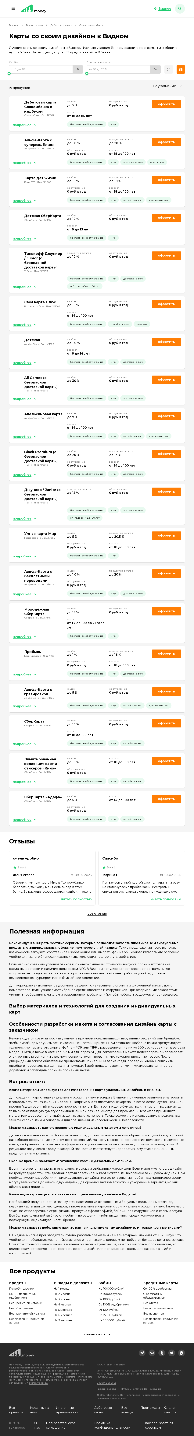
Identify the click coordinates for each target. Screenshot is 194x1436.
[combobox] (168, 86)
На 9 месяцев (63, 1320)
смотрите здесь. (38, 1382)
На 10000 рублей (111, 1294)
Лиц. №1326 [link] (47, 148)
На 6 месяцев (63, 1315)
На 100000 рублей (111, 1288)
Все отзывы (97, 913)
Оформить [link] (166, 104)
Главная (14, 25)
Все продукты (34, 25)
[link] (142, 1353)
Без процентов (153, 1313)
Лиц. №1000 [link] (44, 182)
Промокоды (150, 1408)
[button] (13, 9)
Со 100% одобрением (114, 1304)
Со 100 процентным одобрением (22, 1295)
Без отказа (150, 1303)
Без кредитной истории (25, 1303)
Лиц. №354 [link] (48, 537)
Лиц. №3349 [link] (53, 306)
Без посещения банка (158, 1308)
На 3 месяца (62, 1299)
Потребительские (21, 1288)
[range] (46, 69)
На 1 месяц (61, 1288)
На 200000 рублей (112, 1320)
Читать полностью (76, 899)
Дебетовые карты (61, 25)
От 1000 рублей (109, 1299)
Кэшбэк (13, 62)
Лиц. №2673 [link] (41, 271)
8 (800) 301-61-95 (106, 1382)
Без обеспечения (21, 1308)
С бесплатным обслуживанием (154, 1295)
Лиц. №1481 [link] (45, 220)
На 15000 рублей (110, 1315)
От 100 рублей (109, 1310)
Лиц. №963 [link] (47, 115)
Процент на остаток (99, 62)
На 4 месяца (62, 1304)
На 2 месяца (62, 1294)
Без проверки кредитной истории (26, 1320)
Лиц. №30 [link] (49, 655)
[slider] (46, 73)
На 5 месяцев (63, 1310)
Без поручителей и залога (27, 1313)
